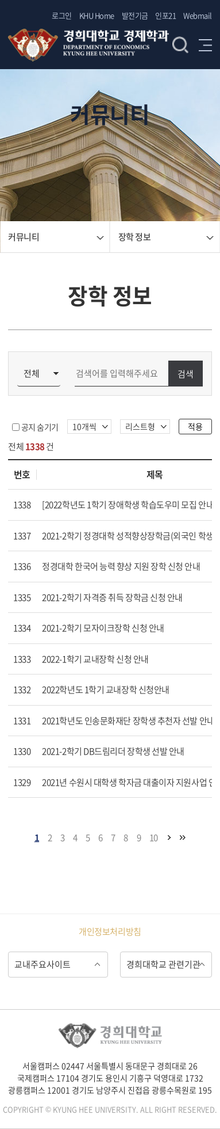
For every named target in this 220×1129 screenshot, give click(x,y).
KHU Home (96, 15)
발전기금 (135, 15)
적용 (195, 426)
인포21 (165, 15)
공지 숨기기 (40, 427)
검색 (180, 45)
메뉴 (205, 45)
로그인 (62, 15)
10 (153, 837)
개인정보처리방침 (110, 931)
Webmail (197, 15)
